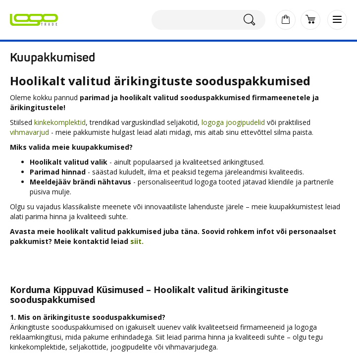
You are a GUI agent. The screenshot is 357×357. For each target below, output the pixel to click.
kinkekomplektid (60, 122)
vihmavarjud (29, 132)
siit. (138, 241)
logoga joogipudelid (233, 122)
